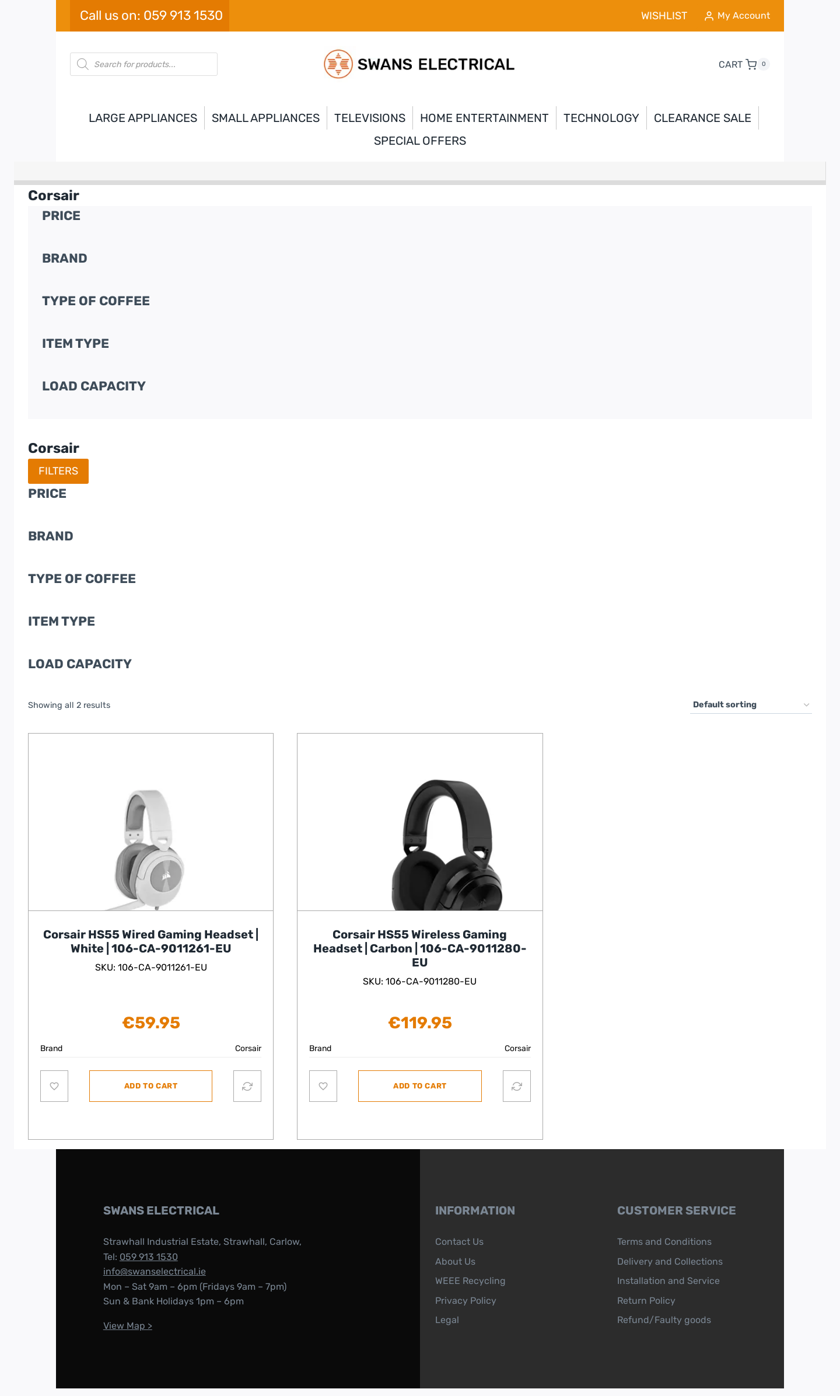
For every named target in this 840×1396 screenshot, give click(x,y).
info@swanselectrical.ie (141, 1245)
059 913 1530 (135, 1230)
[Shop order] (751, 705)
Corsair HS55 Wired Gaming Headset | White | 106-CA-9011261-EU (150, 930)
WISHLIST (664, 15)
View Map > (114, 1299)
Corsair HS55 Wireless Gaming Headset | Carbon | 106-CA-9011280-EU (420, 937)
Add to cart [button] (151, 1074)
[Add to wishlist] (54, 1074)
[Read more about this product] (151, 856)
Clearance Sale (702, 118)
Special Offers (420, 141)
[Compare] (247, 1074)
